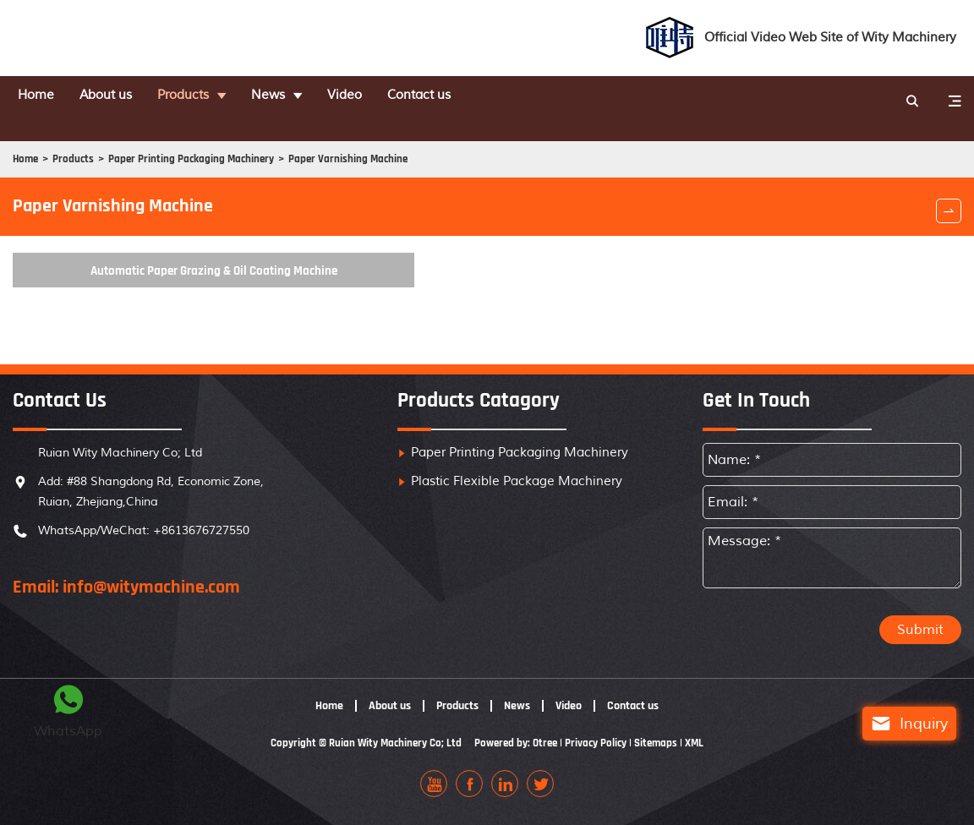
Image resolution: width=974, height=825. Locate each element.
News (291, 96)
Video (370, 96)
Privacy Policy (601, 754)
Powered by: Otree (516, 754)
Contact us (448, 96)
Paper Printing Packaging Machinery (199, 136)
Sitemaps (664, 754)
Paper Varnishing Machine (361, 136)
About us (119, 96)
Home (44, 96)
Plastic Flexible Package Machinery (516, 492)
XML (705, 754)
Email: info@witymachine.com (126, 598)
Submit (920, 639)
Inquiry (893, 723)
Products (203, 96)
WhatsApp (68, 709)
